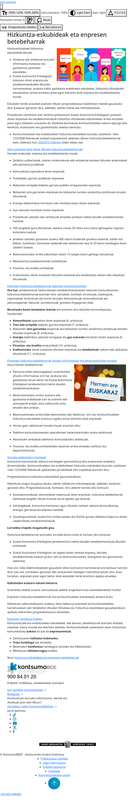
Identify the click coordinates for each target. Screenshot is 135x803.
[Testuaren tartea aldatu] (116, 13)
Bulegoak (15, 694)
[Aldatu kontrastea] (80, 13)
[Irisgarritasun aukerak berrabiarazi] (43, 20)
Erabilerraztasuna (54, 767)
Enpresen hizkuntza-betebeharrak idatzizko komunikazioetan (47, 286)
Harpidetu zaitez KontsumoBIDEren (32, 706)
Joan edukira (8, 2)
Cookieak (54, 771)
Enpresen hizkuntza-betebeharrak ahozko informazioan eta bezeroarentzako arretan (62, 361)
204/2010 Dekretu (49, 142)
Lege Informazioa (54, 763)
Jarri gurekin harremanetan (26, 690)
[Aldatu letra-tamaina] (20, 13)
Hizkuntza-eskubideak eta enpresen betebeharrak (46, 658)
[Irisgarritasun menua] (1, 6)
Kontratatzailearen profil (54, 775)
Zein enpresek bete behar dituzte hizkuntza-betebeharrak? (45, 149)
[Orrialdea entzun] (29, 20)
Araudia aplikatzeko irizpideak (26, 457)
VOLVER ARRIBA (10, 794)
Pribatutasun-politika (54, 759)
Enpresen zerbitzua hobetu (24, 619)
